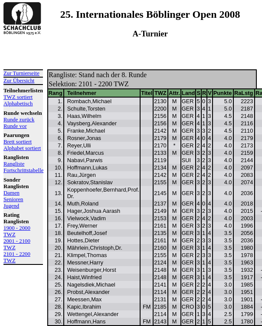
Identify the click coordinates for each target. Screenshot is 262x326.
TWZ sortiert (18, 97)
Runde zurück (18, 120)
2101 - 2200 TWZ (16, 257)
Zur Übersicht (18, 81)
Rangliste (13, 164)
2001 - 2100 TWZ (16, 244)
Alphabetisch (18, 104)
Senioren (13, 199)
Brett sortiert (17, 142)
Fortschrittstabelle (23, 170)
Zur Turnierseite (21, 73)
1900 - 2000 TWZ (16, 231)
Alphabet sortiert (22, 148)
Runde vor (15, 126)
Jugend (11, 206)
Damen (11, 193)
